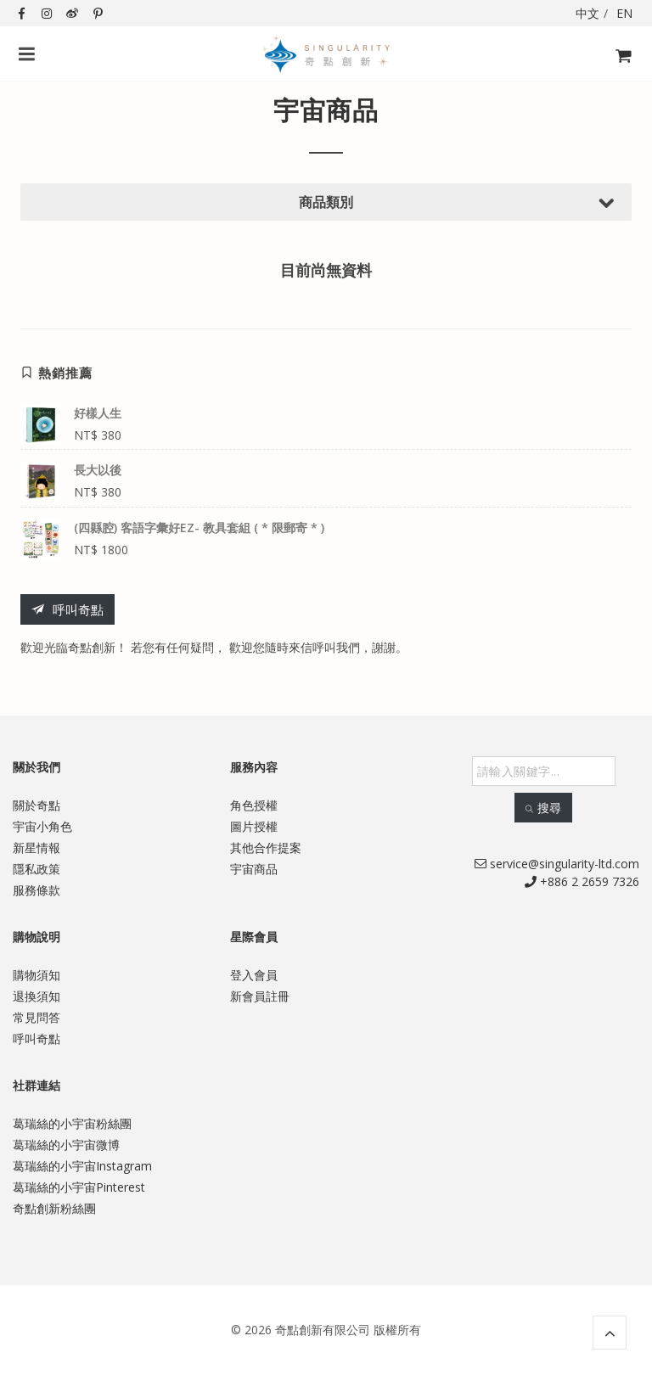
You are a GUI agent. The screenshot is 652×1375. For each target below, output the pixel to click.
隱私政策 (36, 869)
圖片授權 (254, 826)
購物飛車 (618, 66)
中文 (587, 13)
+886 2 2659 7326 (582, 881)
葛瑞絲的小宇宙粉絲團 (72, 1123)
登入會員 (254, 975)
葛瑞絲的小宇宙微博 (66, 1144)
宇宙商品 (254, 869)
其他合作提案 (265, 847)
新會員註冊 (259, 996)
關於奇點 (36, 805)
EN (624, 13)
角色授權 (254, 805)
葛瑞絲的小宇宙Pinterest (79, 1187)
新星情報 (36, 847)
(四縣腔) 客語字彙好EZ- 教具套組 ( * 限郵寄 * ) (199, 527)
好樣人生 (97, 413)
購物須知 (36, 975)
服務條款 (36, 890)
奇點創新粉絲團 (54, 1208)
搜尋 (543, 808)
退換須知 (36, 996)
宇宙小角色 (42, 826)
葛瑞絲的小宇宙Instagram (82, 1166)
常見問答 (36, 1017)
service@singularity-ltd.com (557, 864)
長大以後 (97, 470)
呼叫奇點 (67, 610)
